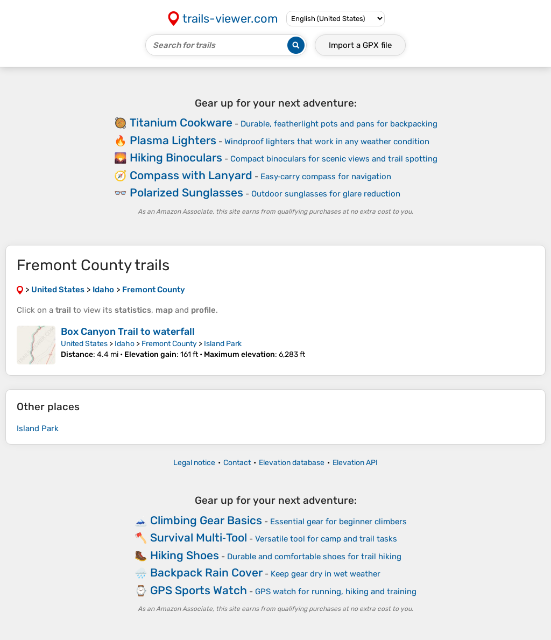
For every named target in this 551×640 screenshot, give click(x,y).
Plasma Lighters (173, 140)
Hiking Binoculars (176, 157)
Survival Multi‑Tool (198, 537)
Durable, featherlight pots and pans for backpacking (339, 124)
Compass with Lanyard (191, 175)
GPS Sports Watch (198, 590)
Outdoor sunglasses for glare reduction (325, 194)
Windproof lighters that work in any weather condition (326, 141)
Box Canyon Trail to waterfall (128, 331)
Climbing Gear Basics (206, 520)
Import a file (360, 45)
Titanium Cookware (181, 122)
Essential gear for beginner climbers (338, 521)
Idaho (125, 343)
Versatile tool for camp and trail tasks (326, 539)
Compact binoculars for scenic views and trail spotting (333, 159)
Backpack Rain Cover (206, 572)
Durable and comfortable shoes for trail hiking (314, 556)
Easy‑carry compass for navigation (326, 176)
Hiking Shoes (184, 555)
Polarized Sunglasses (186, 192)
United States (84, 343)
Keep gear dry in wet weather (325, 574)
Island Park (223, 343)
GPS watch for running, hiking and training (335, 591)
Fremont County (169, 343)
